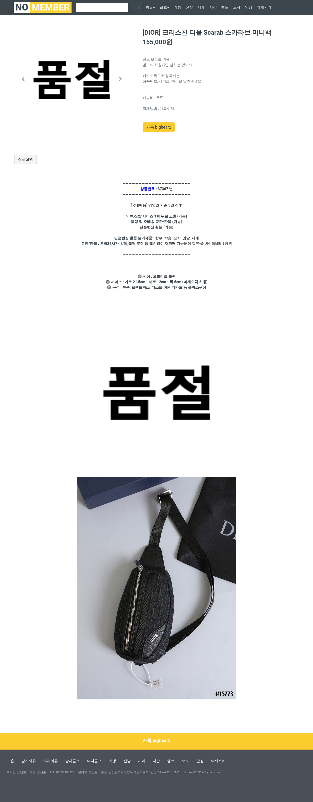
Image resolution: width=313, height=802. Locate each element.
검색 (136, 7)
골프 (164, 7)
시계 (201, 7)
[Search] (102, 7)
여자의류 (50, 761)
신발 (189, 7)
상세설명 (25, 159)
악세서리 (264, 7)
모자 (236, 7)
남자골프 (72, 761)
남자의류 (28, 761)
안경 (248, 7)
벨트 (224, 7)
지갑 (213, 7)
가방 (177, 7)
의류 (150, 7)
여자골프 (94, 761)
